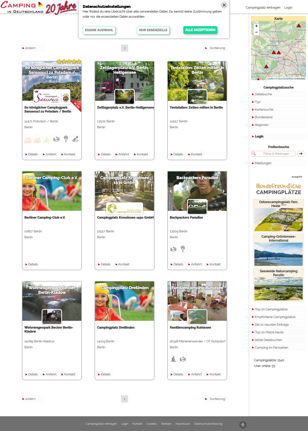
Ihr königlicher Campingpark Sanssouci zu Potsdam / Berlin (52, 72)
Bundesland (263, 117)
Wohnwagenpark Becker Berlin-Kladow (51, 290)
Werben (166, 423)
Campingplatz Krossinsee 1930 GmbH (124, 180)
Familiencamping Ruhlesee (197, 287)
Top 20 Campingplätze (271, 309)
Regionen (262, 125)
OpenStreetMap (285, 78)
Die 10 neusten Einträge (272, 324)
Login (288, 7)
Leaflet (271, 78)
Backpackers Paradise (197, 177)
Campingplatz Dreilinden (124, 287)
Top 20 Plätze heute (269, 332)
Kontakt (69, 154)
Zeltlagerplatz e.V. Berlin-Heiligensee (124, 70)
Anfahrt (51, 154)
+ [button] (256, 26)
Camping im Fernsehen (271, 347)
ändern (30, 48)
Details (33, 154)
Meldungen (263, 163)
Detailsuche (263, 94)
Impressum (183, 423)
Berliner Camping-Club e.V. (52, 177)
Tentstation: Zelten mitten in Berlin (197, 70)
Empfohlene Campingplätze (275, 317)
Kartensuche (264, 109)
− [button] (256, 33)
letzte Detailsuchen (268, 340)
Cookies (152, 423)
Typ (257, 102)
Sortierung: (218, 48)
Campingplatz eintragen (263, 7)
